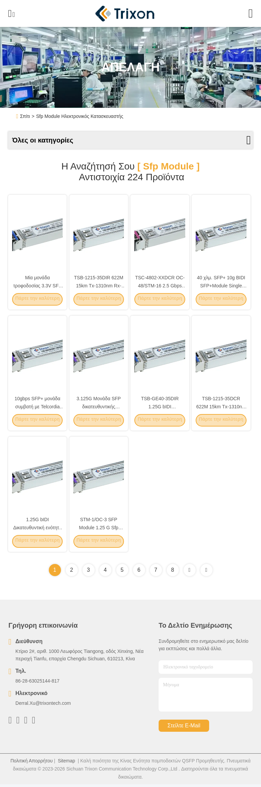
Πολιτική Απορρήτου (31, 763)
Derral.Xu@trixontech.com (43, 706)
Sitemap (66, 763)
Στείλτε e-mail (183, 728)
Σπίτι (25, 116)
